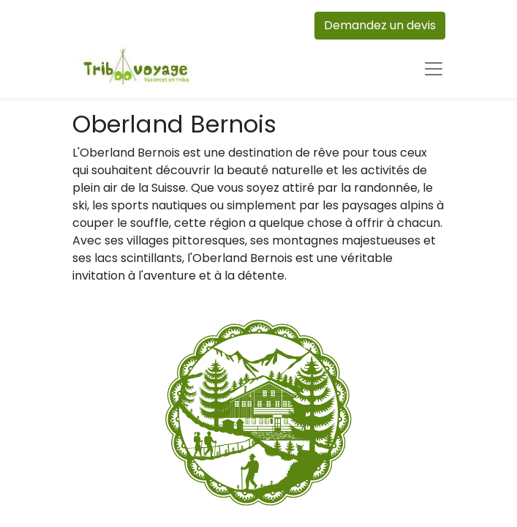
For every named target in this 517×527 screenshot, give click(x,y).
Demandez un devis (380, 25)
